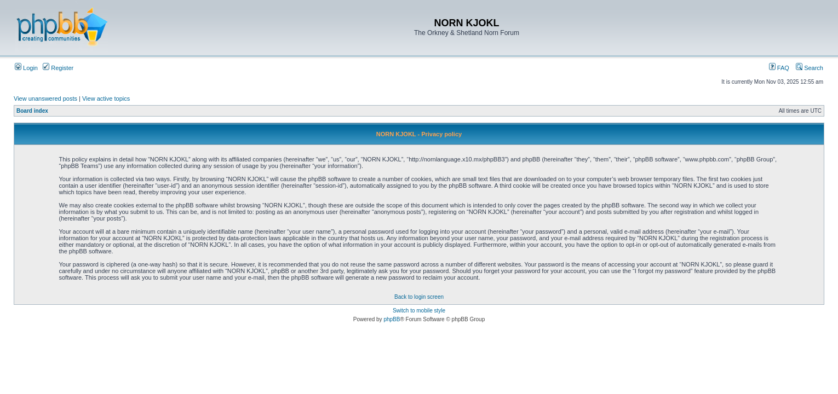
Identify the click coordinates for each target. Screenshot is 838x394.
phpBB (391, 319)
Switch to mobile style (419, 311)
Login (26, 68)
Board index (32, 111)
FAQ (779, 68)
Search (809, 68)
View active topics (106, 98)
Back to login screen (419, 297)
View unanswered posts (45, 98)
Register (58, 68)
